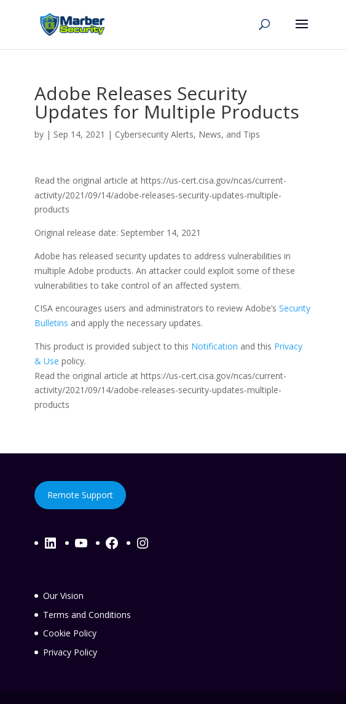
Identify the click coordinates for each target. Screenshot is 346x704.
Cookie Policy (69, 633)
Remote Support (80, 495)
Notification (214, 346)
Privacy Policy (70, 652)
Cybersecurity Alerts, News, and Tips (187, 134)
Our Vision (63, 595)
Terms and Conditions (87, 614)
